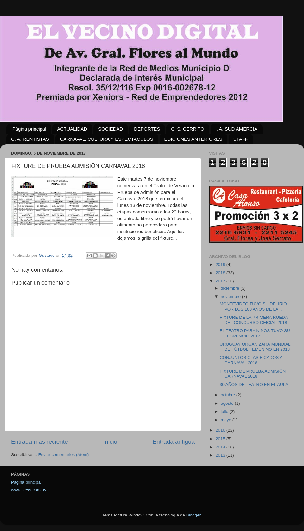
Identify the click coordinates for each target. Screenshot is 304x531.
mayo (226, 419)
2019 (221, 264)
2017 (221, 281)
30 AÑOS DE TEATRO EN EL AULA (254, 384)
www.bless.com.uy (28, 489)
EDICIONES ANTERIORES (193, 139)
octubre (228, 394)
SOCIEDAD (110, 129)
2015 (221, 438)
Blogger (193, 515)
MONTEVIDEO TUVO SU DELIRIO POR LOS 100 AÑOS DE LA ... (253, 306)
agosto (228, 403)
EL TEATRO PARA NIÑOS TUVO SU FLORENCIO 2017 (255, 333)
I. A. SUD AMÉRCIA (236, 129)
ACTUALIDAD (72, 129)
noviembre (231, 296)
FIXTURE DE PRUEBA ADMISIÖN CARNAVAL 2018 (253, 374)
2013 (221, 455)
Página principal (29, 129)
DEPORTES (147, 129)
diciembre (230, 288)
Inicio (110, 441)
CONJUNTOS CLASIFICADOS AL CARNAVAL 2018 (252, 360)
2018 (221, 272)
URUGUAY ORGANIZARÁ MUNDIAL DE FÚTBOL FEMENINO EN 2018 (255, 347)
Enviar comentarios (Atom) (63, 454)
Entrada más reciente (39, 441)
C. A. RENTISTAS (30, 139)
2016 (221, 430)
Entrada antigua (174, 441)
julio (225, 411)
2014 (221, 447)
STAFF (240, 139)
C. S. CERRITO (187, 129)
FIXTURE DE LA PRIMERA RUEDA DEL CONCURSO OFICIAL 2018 (254, 320)
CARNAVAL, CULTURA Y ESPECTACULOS (106, 139)
